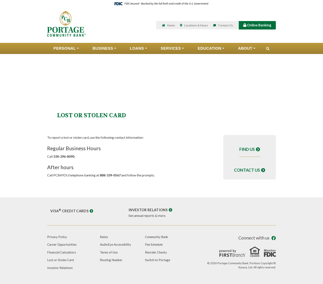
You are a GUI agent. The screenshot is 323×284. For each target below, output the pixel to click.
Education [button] (209, 50)
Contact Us (225, 26)
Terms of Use (109, 252)
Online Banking (257, 26)
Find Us (247, 149)
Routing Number (112, 260)
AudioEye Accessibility (116, 244)
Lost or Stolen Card (60, 260)
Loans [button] (137, 50)
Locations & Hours (196, 26)
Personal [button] (65, 50)
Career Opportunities (62, 244)
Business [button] (102, 50)
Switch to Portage (157, 260)
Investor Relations (149, 210)
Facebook (274, 238)
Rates (104, 237)
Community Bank (157, 237)
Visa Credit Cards (69, 211)
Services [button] (171, 50)
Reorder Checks (156, 252)
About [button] (245, 50)
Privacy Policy (57, 237)
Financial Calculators (62, 252)
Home (171, 26)
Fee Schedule (154, 244)
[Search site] (267, 50)
